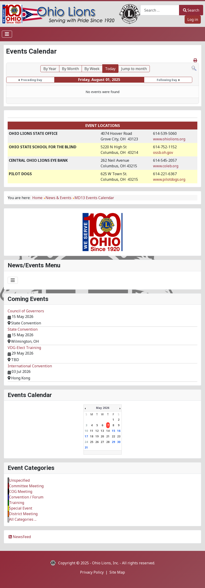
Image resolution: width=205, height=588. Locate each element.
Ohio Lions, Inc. (105, 562)
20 (102, 436)
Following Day (167, 80)
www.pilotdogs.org (169, 179)
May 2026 (102, 408)
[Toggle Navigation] (7, 34)
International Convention (30, 365)
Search (191, 10)
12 (97, 431)
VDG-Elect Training (24, 347)
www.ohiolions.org (169, 139)
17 (86, 436)
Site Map (117, 572)
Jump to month (134, 68)
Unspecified (19, 480)
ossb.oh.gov (163, 152)
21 (107, 436)
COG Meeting (20, 491)
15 (113, 431)
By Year (49, 68)
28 (107, 442)
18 (91, 436)
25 (91, 442)
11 (91, 431)
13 (102, 431)
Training (16, 502)
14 (107, 431)
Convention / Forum (26, 497)
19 (97, 436)
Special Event (20, 508)
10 (86, 431)
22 (113, 436)
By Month (70, 68)
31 (86, 447)
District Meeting (23, 513)
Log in (192, 19)
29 (113, 442)
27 (102, 442)
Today (110, 68)
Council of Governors (26, 310)
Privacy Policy (92, 572)
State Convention (23, 329)
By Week (91, 68)
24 (86, 442)
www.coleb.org (165, 165)
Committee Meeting (26, 485)
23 (118, 436)
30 (118, 442)
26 (97, 442)
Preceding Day (31, 80)
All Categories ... (22, 519)
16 (118, 431)
